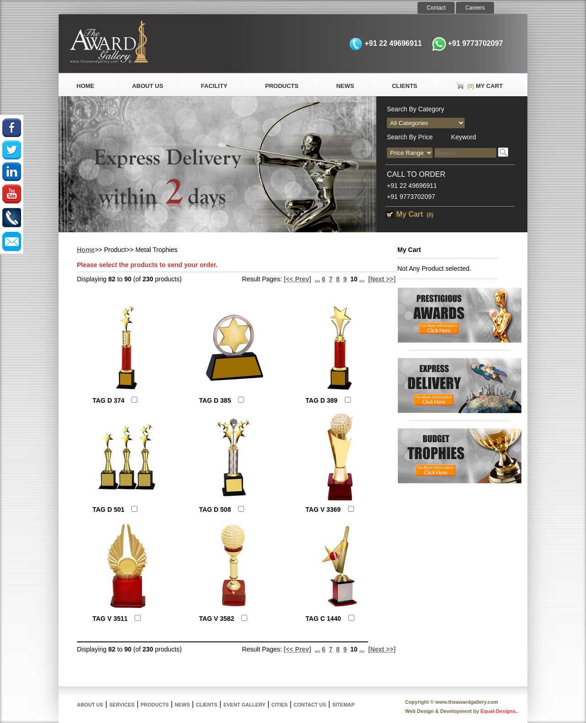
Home (85, 85)
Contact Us (309, 704)
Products (281, 85)
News (345, 85)
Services (122, 704)
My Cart (479, 85)
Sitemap (343, 704)
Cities (279, 704)
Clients (405, 85)
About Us (147, 85)
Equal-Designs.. (499, 711)
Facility (214, 85)
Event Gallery (244, 704)
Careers (475, 8)
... (317, 279)
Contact (436, 8)
